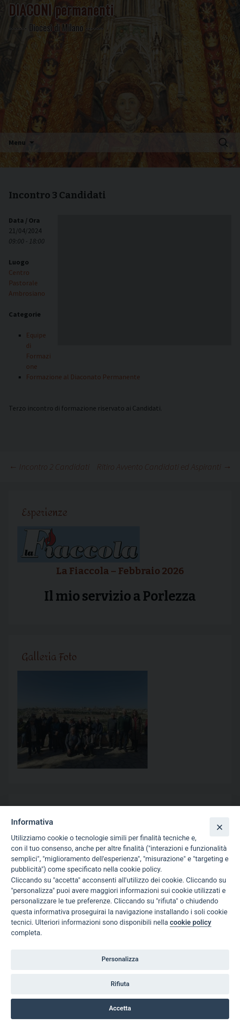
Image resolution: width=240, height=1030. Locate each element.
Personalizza (120, 959)
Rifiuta (120, 984)
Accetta (120, 1008)
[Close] (219, 826)
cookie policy (190, 922)
